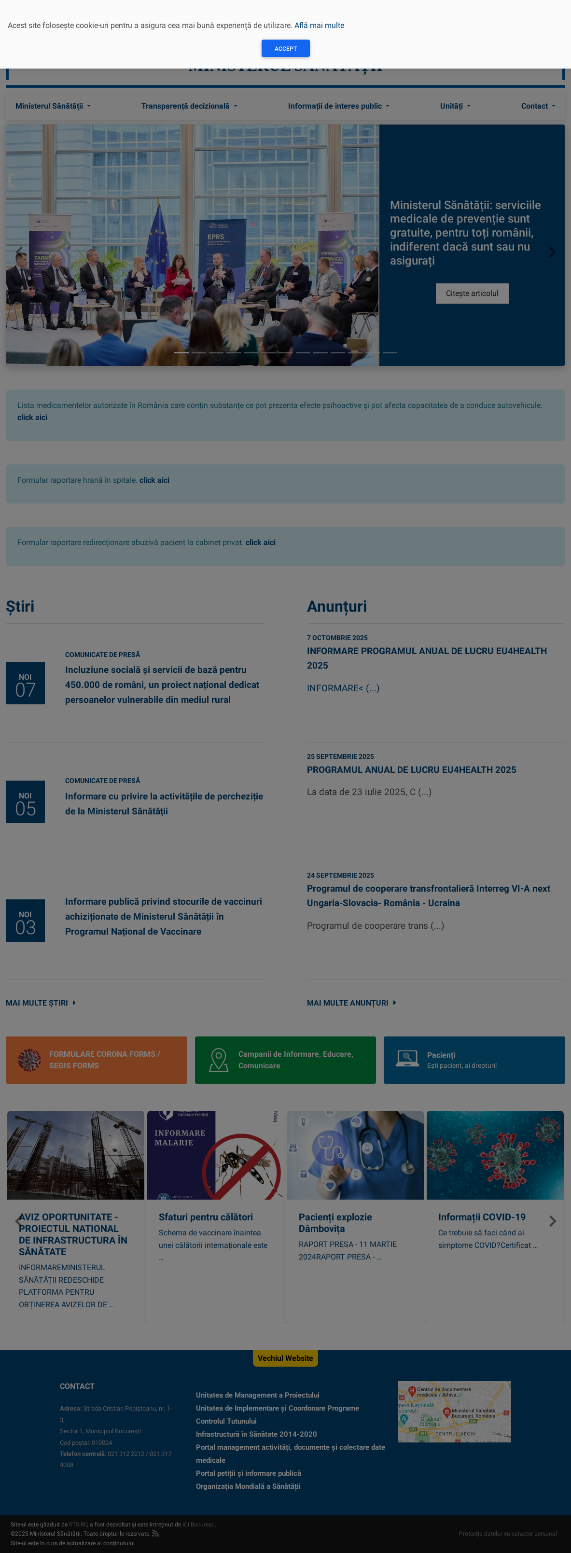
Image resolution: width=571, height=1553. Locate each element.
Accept (286, 48)
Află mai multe (319, 25)
